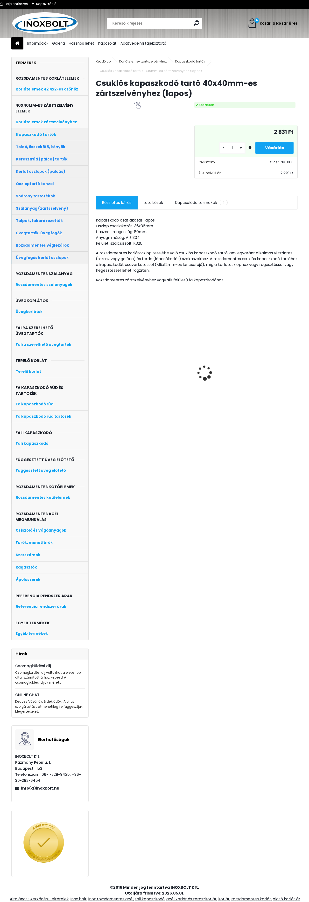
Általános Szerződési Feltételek (39, 899)
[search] (196, 23)
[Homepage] (17, 43)
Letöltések (153, 202)
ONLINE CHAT (27, 694)
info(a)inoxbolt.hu (40, 788)
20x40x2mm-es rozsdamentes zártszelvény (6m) (217, 371)
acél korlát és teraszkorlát (191, 899)
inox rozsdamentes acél (110, 899)
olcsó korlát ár (286, 899)
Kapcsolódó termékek (201, 203)
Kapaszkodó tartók (190, 61)
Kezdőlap (103, 61)
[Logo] (44, 23)
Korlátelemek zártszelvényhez (143, 61)
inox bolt (78, 899)
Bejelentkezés (16, 3)
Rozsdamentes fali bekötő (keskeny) (167, 373)
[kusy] (232, 148)
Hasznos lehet (81, 43)
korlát (224, 899)
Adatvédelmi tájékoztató (143, 43)
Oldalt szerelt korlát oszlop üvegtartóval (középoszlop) (118, 385)
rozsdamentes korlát (251, 899)
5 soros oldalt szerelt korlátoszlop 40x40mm (272, 382)
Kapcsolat (107, 43)
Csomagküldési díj (33, 665)
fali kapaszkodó (150, 899)
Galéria (58, 43)
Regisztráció (46, 3)
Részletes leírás (117, 202)
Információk (37, 43)
